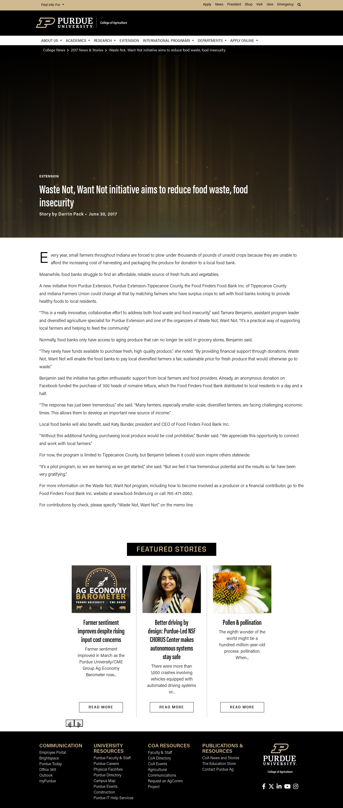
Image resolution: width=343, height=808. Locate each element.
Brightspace (49, 758)
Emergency (285, 4)
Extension (129, 40)
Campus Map (105, 781)
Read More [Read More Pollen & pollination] (242, 707)
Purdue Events (105, 787)
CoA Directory (159, 758)
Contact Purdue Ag (218, 770)
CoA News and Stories (220, 758)
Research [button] (103, 40)
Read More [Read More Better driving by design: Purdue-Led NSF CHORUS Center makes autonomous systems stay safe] (171, 707)
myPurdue (47, 781)
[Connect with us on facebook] (263, 787)
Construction (104, 792)
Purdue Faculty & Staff (112, 758)
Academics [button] (76, 40)
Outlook (46, 776)
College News (54, 50)
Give (270, 4)
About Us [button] (50, 40)
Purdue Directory (107, 775)
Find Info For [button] (51, 5)
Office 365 (47, 770)
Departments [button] (211, 40)
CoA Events (157, 764)
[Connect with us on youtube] (287, 787)
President (234, 4)
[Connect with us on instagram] (295, 787)
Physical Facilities (108, 770)
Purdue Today (50, 764)
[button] (300, 5)
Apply (207, 4)
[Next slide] (78, 723)
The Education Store (219, 764)
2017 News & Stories (87, 50)
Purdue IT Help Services (113, 798)
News (219, 4)
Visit (259, 4)
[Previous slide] (70, 723)
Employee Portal (52, 753)
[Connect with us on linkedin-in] (279, 787)
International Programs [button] (167, 40)
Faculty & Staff (160, 753)
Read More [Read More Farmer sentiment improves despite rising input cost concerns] (101, 707)
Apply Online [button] (242, 40)
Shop (248, 4)
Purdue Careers (106, 764)
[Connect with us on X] (271, 787)
